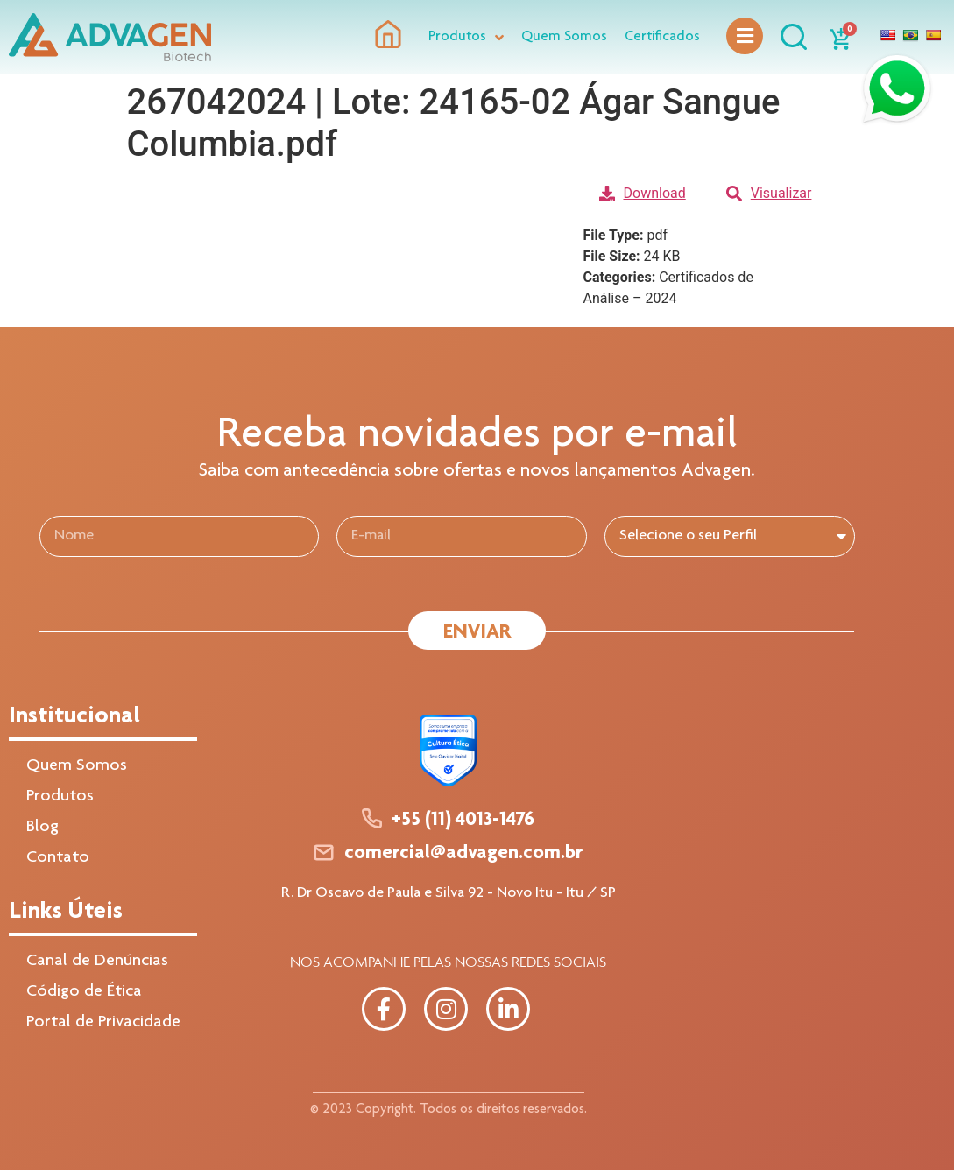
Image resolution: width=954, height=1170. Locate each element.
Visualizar (769, 193)
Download (642, 193)
